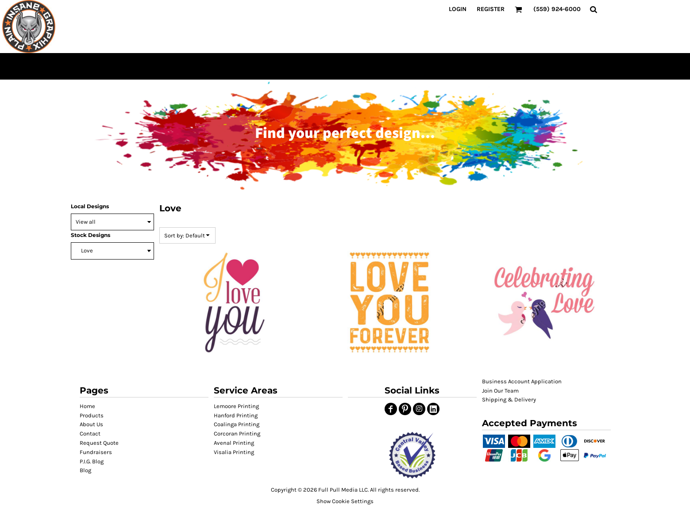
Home (87, 406)
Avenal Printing (234, 442)
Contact (90, 433)
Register (491, 9)
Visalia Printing (234, 452)
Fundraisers (96, 452)
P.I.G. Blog (92, 461)
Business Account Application (522, 381)
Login (457, 9)
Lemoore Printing (236, 406)
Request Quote (99, 442)
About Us (91, 424)
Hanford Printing (236, 415)
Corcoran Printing (237, 433)
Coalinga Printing (236, 424)
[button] (412, 455)
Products (92, 415)
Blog (85, 470)
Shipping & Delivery (509, 399)
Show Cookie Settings (345, 501)
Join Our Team (500, 390)
